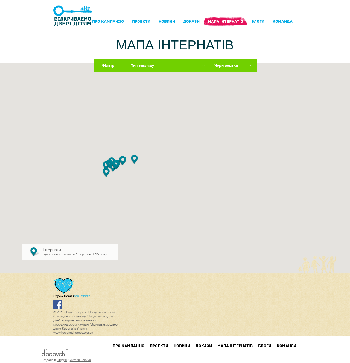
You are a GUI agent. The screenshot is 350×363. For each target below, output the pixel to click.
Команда (283, 21)
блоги (257, 21)
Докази (191, 21)
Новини (167, 21)
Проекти (141, 21)
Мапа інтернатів (225, 21)
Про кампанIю (108, 21)
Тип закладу (142, 65)
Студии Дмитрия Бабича (74, 360)
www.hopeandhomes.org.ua (73, 333)
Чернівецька (226, 65)
